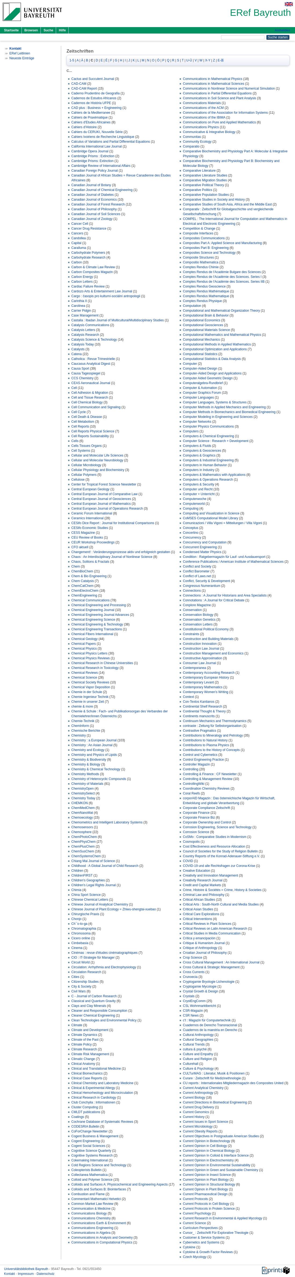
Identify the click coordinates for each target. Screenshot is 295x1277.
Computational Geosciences (203, 325)
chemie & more (82, 706)
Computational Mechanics (201, 339)
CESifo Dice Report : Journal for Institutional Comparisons (112, 523)
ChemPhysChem (83, 842)
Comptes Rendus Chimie (201, 267)
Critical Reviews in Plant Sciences (207, 924)
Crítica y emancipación (199, 938)
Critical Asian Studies (198, 909)
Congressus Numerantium (201, 586)
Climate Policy (81, 1044)
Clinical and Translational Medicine (96, 1068)
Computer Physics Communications (208, 426)
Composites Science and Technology (209, 253)
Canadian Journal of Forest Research (98, 204)
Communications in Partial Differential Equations (217, 93)
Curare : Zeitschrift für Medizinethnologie (212, 1078)
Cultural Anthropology (198, 1035)
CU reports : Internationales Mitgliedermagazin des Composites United (233, 1083)
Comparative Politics (197, 190)
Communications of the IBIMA (204, 117)
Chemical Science (84, 677)
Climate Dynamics (84, 1035)
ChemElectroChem (84, 591)
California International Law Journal (96, 146)
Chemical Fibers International (92, 634)
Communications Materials (202, 103)
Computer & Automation (200, 388)
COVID (188, 861)
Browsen (31, 30)
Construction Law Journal (201, 648)
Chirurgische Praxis (85, 914)
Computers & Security (198, 484)
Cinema (76, 948)
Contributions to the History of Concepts (211, 750)
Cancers (77, 233)
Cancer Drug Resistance (88, 228)
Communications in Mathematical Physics (212, 79)
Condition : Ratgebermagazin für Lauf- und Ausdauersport (224, 557)
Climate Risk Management (90, 1054)
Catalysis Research (85, 335)
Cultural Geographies (198, 1040)
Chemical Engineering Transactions (96, 629)
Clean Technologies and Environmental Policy (104, 1020)
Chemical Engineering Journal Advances (100, 615)
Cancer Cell (79, 224)
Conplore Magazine (197, 605)
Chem (75, 566)
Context (188, 697)
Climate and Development (89, 1030)
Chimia (76, 890)
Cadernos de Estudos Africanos (93, 98)
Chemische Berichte (85, 731)
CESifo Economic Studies (89, 528)
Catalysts (77, 349)
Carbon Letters (82, 282)
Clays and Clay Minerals (88, 1006)
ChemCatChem (82, 586)
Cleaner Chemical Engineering (93, 1015)
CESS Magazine (83, 533)
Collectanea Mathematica (89, 1175)
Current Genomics (196, 1112)
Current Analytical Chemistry (203, 1088)
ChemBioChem (82, 571)
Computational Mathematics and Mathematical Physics (222, 335)
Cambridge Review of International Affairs (101, 166)
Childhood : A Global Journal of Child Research (104, 866)
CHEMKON (79, 803)
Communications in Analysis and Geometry (102, 1237)
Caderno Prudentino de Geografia (95, 93)
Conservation (192, 610)
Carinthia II (79, 301)
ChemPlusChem (83, 846)
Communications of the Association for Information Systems (225, 113)
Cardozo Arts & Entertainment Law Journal (101, 291)
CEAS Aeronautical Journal (90, 383)
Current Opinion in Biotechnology (206, 1141)
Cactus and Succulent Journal (92, 79)
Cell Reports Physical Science (92, 431)
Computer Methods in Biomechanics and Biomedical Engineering (229, 412)
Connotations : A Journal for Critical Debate (213, 600)
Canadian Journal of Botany (91, 185)
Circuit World (80, 962)
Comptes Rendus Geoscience (204, 286)
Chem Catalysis (82, 581)
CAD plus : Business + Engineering (96, 108)
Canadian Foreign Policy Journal (94, 170)
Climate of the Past (84, 1040)
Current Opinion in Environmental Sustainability (216, 1165)
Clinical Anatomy (83, 1064)
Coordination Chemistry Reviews (206, 788)
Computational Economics (201, 320)
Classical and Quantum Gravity (93, 1001)
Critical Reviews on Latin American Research (215, 928)
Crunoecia (190, 977)
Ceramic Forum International (91, 513)
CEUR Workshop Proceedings (93, 542)
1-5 (71, 60)
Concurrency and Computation (205, 542)
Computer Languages (198, 397)
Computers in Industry (198, 470)
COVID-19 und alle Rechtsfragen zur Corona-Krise (219, 866)
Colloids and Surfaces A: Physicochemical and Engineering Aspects (119, 1184)
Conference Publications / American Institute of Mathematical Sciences (233, 562)
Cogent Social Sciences (88, 1146)
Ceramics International (87, 518)
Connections (192, 591)
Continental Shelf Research (202, 706)
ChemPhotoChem (84, 837)
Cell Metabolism (82, 422)
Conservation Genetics (199, 619)
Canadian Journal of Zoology (91, 219)
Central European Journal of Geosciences (101, 499)
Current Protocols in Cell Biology (206, 1204)
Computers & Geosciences (202, 450)
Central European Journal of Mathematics (101, 504)
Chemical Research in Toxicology (95, 668)
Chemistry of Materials (87, 784)
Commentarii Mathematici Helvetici (96, 1199)
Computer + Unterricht (199, 494)
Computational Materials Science (206, 330)
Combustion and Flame (88, 1194)
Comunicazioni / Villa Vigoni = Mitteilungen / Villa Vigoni (222, 523)
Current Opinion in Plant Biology (206, 1180)
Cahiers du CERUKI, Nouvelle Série (97, 132)
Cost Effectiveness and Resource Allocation (214, 846)
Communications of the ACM (203, 108)
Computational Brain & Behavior (206, 315)
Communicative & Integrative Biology (209, 132)
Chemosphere (81, 832)
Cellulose (77, 479)
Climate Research (84, 1049)
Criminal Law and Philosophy (203, 895)
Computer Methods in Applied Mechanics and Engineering (224, 407)
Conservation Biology (198, 615)
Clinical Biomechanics (87, 1073)
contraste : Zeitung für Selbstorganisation (212, 726)
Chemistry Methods (85, 774)
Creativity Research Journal (202, 880)
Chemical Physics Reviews (90, 658)
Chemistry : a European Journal (94, 740)
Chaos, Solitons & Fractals (90, 562)
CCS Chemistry (82, 378)
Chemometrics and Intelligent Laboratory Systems (106, 822)
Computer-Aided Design (200, 368)
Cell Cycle (78, 412)
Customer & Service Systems (204, 1237)
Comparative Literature (199, 170)
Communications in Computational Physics (101, 1242)
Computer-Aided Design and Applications (212, 373)
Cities (75, 977)
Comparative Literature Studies (205, 175)
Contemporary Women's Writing (205, 692)
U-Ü (189, 60)
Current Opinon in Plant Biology (205, 1189)
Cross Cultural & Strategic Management (211, 967)
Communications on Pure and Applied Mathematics (219, 122)
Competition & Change (199, 228)
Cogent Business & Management (94, 1136)
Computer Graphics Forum (202, 393)
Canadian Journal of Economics (94, 199)
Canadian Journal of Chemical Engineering (101, 190)
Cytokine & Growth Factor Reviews (208, 1252)
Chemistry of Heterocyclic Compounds (98, 779)
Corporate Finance (196, 813)
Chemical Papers (83, 644)
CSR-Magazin (193, 1011)
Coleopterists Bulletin (86, 1170)
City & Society (81, 986)
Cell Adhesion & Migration (89, 393)
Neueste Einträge (21, 58)
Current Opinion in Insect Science (207, 1175)
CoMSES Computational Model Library (210, 518)
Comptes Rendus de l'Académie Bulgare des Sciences (222, 272)
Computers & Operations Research (208, 479)
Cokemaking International (89, 1160)
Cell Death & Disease (86, 417)
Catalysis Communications (90, 325)
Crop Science (192, 957)
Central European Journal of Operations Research (107, 508)
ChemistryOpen (82, 788)
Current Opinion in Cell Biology (205, 1146)
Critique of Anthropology (200, 948)
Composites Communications (204, 238)
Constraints (191, 634)
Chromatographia (83, 928)
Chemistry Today (83, 798)
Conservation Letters (198, 624)
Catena (76, 354)
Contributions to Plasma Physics (206, 745)
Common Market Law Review (92, 1204)
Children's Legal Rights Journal (93, 885)
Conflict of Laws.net (197, 576)
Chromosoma (81, 933)
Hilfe (62, 30)
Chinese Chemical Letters (89, 899)
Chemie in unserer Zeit (87, 702)
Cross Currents (194, 972)
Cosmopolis (191, 842)
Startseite (11, 30)
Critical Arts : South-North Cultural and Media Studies (221, 904)
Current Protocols (195, 1199)
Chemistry (78, 735)
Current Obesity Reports (200, 1131)
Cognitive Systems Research (92, 1155)
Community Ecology (197, 141)
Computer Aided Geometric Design (208, 378)
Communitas (192, 137)
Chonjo (76, 919)
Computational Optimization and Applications (215, 349)
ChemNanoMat (82, 813)
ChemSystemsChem (86, 856)
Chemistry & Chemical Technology (95, 769)
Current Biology (194, 1097)
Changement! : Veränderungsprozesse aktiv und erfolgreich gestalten (120, 552)
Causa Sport (80, 368)
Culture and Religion (197, 1059)
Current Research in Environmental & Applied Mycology (222, 1218)
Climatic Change (83, 1059)
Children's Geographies (88, 880)
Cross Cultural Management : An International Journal (221, 962)
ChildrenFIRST (82, 875)
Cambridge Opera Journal (89, 151)
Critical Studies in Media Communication (212, 933)
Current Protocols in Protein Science (209, 1208)
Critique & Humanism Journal (204, 943)
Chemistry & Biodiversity (88, 759)
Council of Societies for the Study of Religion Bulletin (220, 851)
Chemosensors (82, 827)
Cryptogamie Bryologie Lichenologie (208, 982)
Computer (190, 364)
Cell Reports (80, 426)
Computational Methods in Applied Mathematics (217, 344)
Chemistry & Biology (85, 764)
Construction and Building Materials (208, 639)
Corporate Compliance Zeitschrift (206, 808)
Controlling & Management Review (208, 779)
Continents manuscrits (199, 716)
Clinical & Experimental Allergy (93, 1088)
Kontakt (10, 1274)
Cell (74, 388)
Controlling (190, 769)
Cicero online (80, 938)
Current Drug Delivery (198, 1107)
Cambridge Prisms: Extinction (92, 161)
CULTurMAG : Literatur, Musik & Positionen (214, 1073)
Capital (76, 243)
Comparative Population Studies (206, 195)
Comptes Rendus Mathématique (206, 291)
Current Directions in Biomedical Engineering (215, 1102)
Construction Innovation (200, 644)
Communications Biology (89, 1213)
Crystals (188, 996)
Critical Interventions (197, 919)
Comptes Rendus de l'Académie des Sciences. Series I (222, 277)
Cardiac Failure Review (88, 286)
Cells (75, 441)
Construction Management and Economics (213, 653)
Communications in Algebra (90, 1233)
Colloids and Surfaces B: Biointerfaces (98, 1189)
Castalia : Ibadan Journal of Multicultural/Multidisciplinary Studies (117, 320)
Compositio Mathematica (200, 262)
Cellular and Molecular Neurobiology (97, 460)
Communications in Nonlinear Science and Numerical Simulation (229, 88)
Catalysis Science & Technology (94, 339)
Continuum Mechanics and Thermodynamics (214, 721)
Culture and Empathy (198, 1054)
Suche (48, 30)
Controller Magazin (196, 764)
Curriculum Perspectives (200, 1228)
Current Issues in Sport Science (205, 1122)
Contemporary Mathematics (202, 687)
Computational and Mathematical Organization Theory (221, 310)
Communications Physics (201, 127)
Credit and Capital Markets (202, 885)
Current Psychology (197, 1213)
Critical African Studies (199, 899)
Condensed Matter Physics (202, 552)
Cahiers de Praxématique (89, 117)
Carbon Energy (82, 277)
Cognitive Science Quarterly (91, 1151)
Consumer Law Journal (199, 663)
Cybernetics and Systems (201, 1242)
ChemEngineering (84, 595)
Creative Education (196, 871)
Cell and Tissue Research (89, 397)
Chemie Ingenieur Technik (90, 697)
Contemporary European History (206, 677)
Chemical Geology (84, 639)
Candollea (78, 238)
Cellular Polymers (84, 475)
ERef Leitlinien (19, 53)
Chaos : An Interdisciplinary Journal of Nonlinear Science (111, 557)
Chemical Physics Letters (89, 653)
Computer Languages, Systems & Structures (214, 402)
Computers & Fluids (197, 446)
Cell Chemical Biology (87, 402)
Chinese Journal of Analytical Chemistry (99, 904)
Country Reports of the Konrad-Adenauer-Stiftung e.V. (221, 856)
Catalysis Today (82, 344)
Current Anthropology (198, 1093)
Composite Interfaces (198, 233)
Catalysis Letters (83, 330)
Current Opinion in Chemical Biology (209, 1151)
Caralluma (78, 248)
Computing (190, 508)
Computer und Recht (198, 489)
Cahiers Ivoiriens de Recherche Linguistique (102, 137)
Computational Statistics (200, 354)
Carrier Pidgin (81, 310)
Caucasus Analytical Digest (90, 364)
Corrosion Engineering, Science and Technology (217, 827)
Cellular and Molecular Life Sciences (97, 455)
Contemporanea (194, 668)
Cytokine (189, 1247)
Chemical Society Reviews (90, 682)
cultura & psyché (195, 1049)
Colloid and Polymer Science (91, 1180)
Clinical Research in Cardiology (93, 1097)
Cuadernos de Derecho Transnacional (210, 1025)
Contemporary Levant (198, 682)
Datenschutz (45, 1274)
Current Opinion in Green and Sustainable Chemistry (220, 1170)
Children (77, 871)
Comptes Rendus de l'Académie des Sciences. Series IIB (223, 282)
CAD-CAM (78, 84)
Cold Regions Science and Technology (98, 1165)
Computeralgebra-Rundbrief (203, 383)
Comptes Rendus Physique (202, 301)
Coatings (77, 1117)
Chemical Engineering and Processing (98, 605)
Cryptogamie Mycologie (199, 986)
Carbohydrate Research (88, 257)
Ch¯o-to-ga (79, 924)
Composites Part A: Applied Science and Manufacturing (222, 243)
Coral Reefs (191, 793)
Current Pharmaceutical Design (205, 1194)
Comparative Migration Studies (205, 180)
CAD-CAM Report (84, 88)
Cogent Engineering (85, 1141)
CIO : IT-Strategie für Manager (93, 957)
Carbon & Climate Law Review (93, 267)
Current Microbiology (198, 1126)
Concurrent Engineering (200, 547)
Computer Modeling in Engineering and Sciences (218, 417)
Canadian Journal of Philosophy (94, 209)
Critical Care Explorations (201, 914)
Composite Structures (198, 257)
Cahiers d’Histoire (84, 127)
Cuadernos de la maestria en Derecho (210, 1030)
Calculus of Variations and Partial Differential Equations (110, 141)
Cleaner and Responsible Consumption (99, 1011)
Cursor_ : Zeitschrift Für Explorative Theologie (216, 1233)
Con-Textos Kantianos (198, 702)
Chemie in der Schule (86, 692)
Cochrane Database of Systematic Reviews (102, 1122)
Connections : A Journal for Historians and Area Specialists (225, 595)
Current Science (194, 1223)
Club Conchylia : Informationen (93, 1102)
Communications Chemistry (91, 1218)
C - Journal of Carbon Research (94, 996)
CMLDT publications (85, 1112)
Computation (192, 306)
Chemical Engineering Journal (92, 610)
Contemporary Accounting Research (209, 673)
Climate (76, 1025)
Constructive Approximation (202, 658)
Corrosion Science (196, 832)
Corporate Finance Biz (199, 817)
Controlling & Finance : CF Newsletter (210, 774)
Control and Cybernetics (200, 755)
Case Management (84, 315)
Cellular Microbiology (86, 465)
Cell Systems (80, 450)
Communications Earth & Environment (98, 1223)
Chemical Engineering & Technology (97, 624)
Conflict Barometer (196, 571)
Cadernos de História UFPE (91, 103)
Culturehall (190, 1064)
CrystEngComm (194, 1001)
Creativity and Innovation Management (210, 875)
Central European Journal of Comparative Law (104, 494)
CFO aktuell (79, 547)
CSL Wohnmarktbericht (199, 1006)
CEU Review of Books (87, 537)
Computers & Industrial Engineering (208, 460)
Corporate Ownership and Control (207, 822)
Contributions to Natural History (205, 740)
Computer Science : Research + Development (215, 441)
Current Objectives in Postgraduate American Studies (221, 1136)
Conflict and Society (197, 566)
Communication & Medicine (90, 1208)
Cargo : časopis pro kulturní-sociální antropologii (105, 296)
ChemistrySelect (83, 793)
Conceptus (190, 528)
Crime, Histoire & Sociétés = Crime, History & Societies (222, 890)
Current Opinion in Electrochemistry (208, 1160)
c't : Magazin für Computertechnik (207, 1020)
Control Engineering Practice (203, 759)
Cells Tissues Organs (86, 446)
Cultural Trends (194, 1044)
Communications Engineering (92, 1228)
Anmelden (282, 30)
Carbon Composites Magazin (92, 272)
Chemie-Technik (82, 721)
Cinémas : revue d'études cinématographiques (104, 953)
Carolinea (78, 306)
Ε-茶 (220, 60)
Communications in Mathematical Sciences (213, 84)
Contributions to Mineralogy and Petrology (213, 735)
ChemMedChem (83, 808)
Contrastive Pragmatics (199, 731)
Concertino (190, 533)
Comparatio (191, 146)
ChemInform (80, 726)
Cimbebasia (79, 943)
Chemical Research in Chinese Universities (102, 663)
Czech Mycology (194, 1257)
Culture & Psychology (198, 1068)
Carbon (76, 262)
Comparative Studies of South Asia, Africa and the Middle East (227, 204)
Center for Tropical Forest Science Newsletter (103, 484)
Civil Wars (78, 991)
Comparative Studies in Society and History (214, 199)
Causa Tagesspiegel (85, 373)
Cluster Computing (84, 1107)
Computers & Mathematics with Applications (214, 475)
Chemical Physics (84, 648)
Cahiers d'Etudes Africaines (90, 122)
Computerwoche (194, 499)
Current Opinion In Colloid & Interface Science (216, 1155)
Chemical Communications (90, 600)
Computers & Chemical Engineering (208, 436)
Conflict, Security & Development (206, 581)
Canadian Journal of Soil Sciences (95, 214)
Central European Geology (90, 489)
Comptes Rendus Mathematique (206, 296)
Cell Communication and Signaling (95, 407)
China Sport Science (86, 895)
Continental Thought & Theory (204, 711)
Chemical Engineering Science (93, 619)
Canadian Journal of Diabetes (92, 195)
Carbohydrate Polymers (88, 253)
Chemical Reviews (84, 673)
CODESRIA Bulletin (85, 1126)
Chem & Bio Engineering (88, 576)
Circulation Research (86, 972)
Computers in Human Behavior (205, 465)
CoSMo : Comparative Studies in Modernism (214, 837)
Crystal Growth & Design (200, 991)
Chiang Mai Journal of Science (93, 861)
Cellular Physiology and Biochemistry (97, 470)
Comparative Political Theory (203, 185)
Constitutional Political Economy (206, 629)
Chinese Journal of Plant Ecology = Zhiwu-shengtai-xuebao (113, 909)
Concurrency (192, 537)
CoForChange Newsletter (89, 1131)
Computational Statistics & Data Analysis (212, 359)
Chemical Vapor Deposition (90, 687)
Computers (191, 431)
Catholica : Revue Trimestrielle (93, 359)
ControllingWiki (193, 784)
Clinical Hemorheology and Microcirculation (102, 1093)
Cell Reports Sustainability (90, 436)
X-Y (208, 60)
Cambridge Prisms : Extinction (93, 156)
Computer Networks (197, 422)
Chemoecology (82, 817)
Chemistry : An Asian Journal (91, 745)
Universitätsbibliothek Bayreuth (26, 1269)
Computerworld (194, 504)
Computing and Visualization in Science (211, 513)
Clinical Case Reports (86, 1078)
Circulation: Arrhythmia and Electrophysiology (103, 967)
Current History (194, 1117)
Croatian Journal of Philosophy (205, 953)
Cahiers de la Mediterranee (90, 113)
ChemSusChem (82, 851)
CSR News (191, 1015)
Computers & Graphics (199, 455)
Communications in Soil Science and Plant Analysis (219, 98)
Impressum (26, 1274)
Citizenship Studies (85, 982)
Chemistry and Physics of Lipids (94, 755)
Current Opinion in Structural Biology (209, 1184)
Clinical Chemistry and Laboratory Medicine (102, 1083)
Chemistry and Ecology (87, 750)
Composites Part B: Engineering (206, 248)
